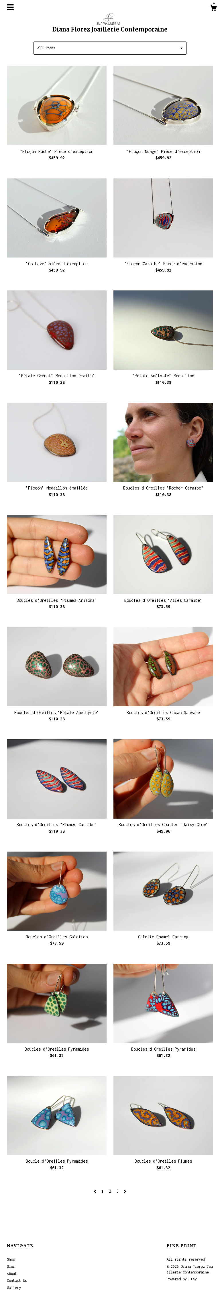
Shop (11, 1259)
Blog (11, 1266)
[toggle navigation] (10, 7)
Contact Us (17, 1280)
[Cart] (213, 8)
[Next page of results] (125, 1191)
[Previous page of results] (96, 1191)
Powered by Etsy (182, 1279)
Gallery (14, 1288)
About (12, 1273)
